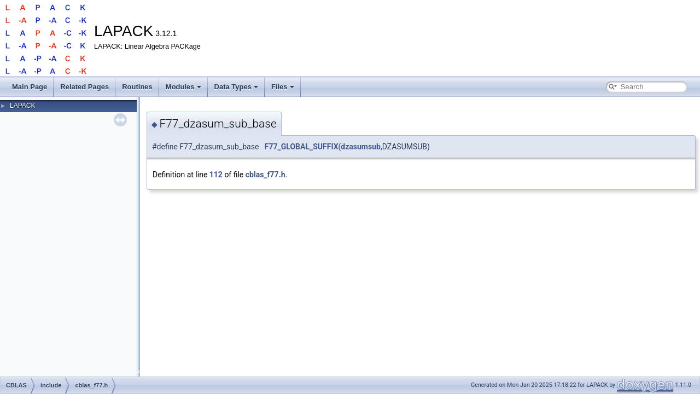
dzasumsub (361, 146)
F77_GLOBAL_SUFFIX (302, 146)
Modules (183, 87)
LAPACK (22, 105)
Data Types (236, 87)
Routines (137, 87)
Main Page (29, 87)
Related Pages (84, 87)
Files (282, 87)
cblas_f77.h (265, 174)
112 (216, 174)
